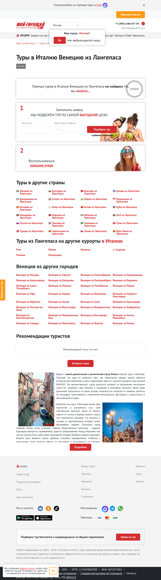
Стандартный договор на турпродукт (101, 573)
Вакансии (140, 466)
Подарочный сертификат (28, 482)
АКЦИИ (21, 466)
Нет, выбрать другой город (83, 40)
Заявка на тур (22, 474)
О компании (87, 496)
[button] (30, 192)
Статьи (139, 474)
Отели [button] (21, 66)
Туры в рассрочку (24, 497)
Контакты (85, 489)
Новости (140, 481)
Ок (53, 570)
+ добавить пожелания (102, 135)
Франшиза (86, 481)
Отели (19, 489)
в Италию (112, 240)
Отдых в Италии (47, 43)
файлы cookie (27, 568)
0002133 (71, 577)
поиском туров (41, 165)
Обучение (86, 474)
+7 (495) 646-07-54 (127, 23)
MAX (99, 5)
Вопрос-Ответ (88, 466)
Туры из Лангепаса (25, 43)
